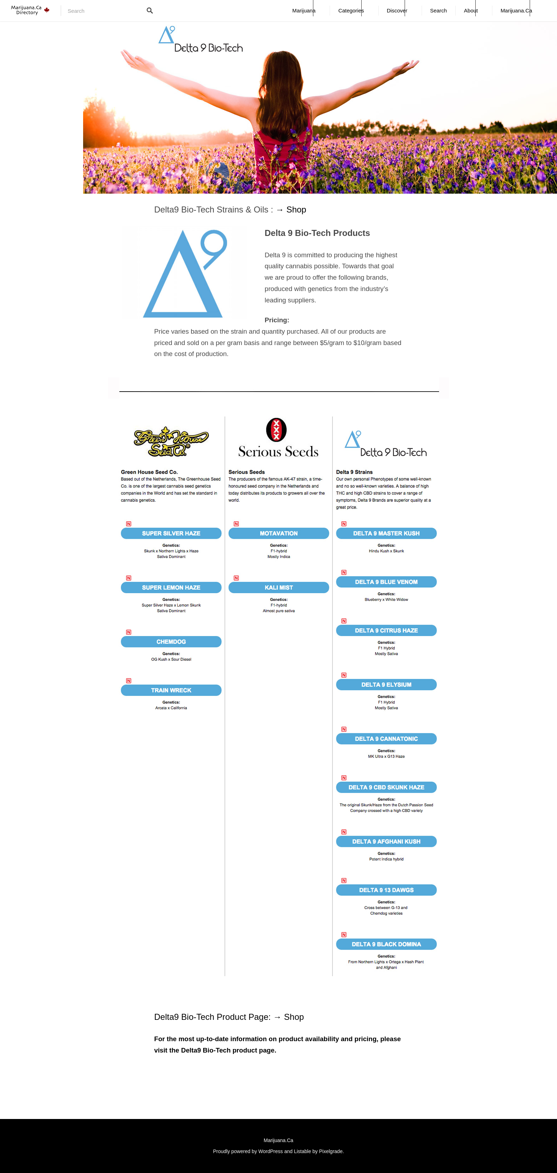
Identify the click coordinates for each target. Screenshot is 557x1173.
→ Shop (290, 209)
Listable (302, 1151)
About (471, 10)
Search (438, 10)
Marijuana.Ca (516, 10)
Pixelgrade (330, 1151)
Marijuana (304, 10)
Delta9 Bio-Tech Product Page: (213, 1017)
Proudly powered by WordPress (248, 1151)
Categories (351, 10)
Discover (397, 10)
